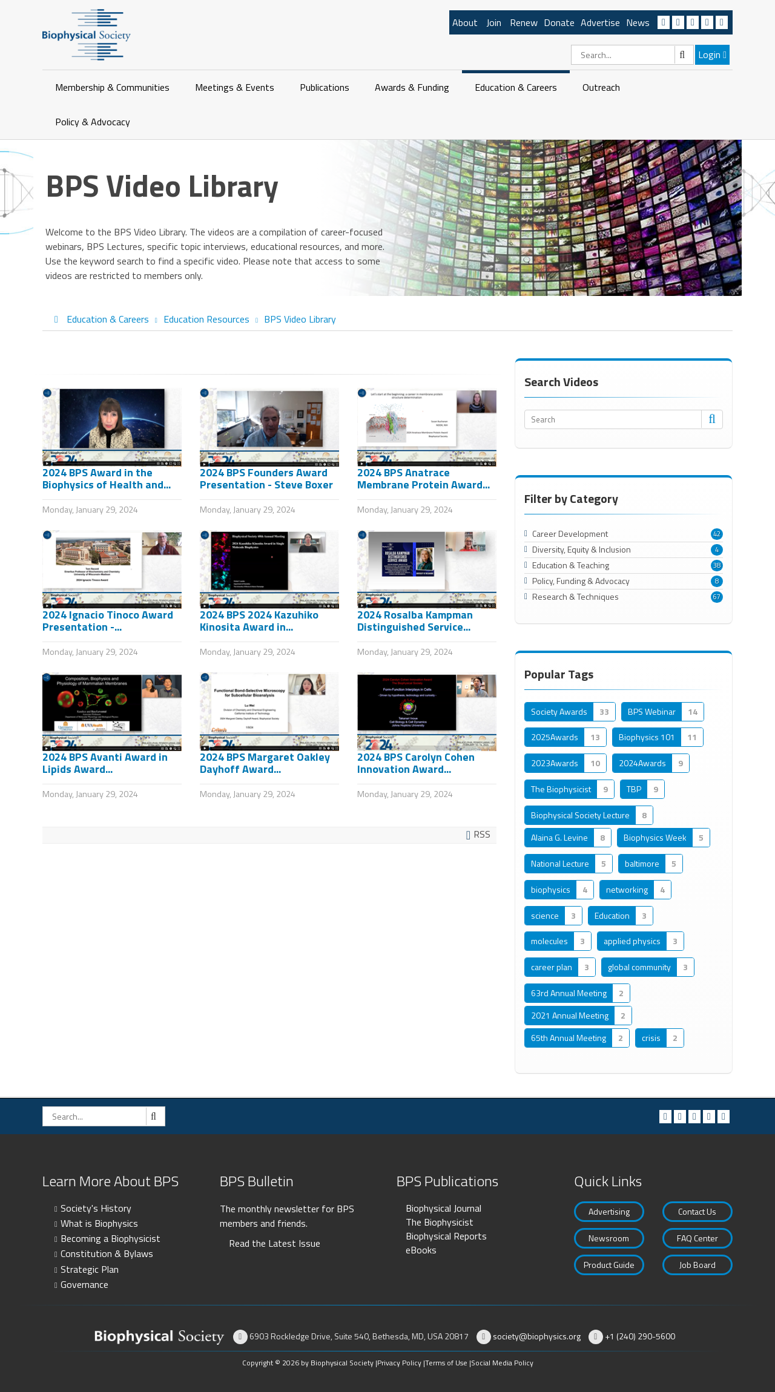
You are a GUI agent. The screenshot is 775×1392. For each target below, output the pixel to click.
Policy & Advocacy (92, 121)
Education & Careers (516, 87)
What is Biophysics (99, 1223)
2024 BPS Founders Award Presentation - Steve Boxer (266, 478)
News (638, 22)
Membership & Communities (112, 87)
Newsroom (609, 1238)
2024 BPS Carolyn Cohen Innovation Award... (416, 763)
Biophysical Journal (443, 1208)
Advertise (600, 22)
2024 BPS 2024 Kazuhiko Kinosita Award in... (259, 620)
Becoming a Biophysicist (110, 1238)
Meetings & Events (234, 87)
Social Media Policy (502, 1362)
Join (493, 22)
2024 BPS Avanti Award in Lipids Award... (105, 763)
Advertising (609, 1211)
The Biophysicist (439, 1222)
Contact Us (697, 1211)
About (465, 22)
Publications (324, 87)
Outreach (601, 87)
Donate (559, 22)
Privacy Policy (399, 1362)
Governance (84, 1284)
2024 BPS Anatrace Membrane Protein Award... (423, 478)
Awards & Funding (412, 87)
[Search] (632, 55)
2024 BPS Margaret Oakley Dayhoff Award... (265, 763)
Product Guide (609, 1264)
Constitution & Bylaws (107, 1253)
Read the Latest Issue (274, 1243)
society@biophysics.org (537, 1336)
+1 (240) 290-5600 (640, 1336)
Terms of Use (446, 1362)
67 (717, 597)
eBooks (421, 1250)
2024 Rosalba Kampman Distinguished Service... (415, 620)
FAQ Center (697, 1238)
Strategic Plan (90, 1269)
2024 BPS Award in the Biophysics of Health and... (106, 478)
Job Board (697, 1264)
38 (717, 565)
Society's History (96, 1208)
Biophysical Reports (446, 1236)
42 (717, 534)
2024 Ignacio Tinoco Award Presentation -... (107, 620)
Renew (524, 22)
